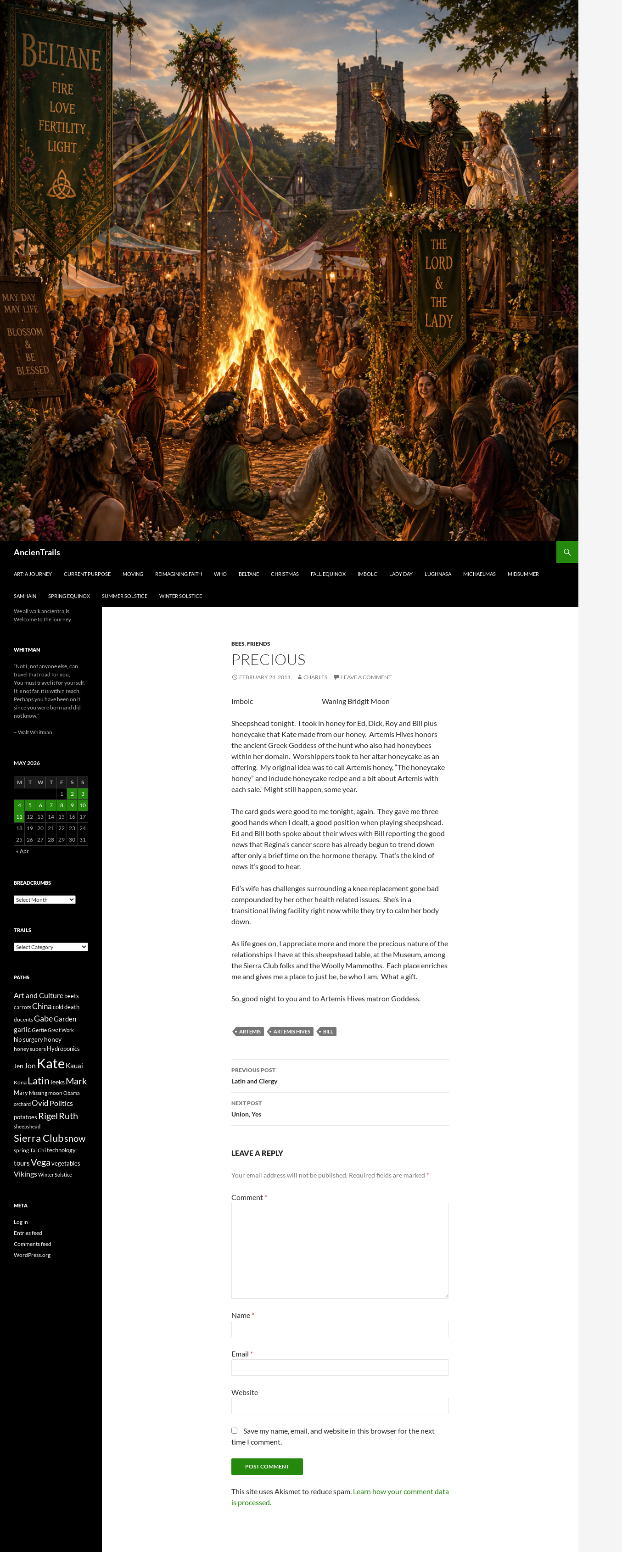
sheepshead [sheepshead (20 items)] (27, 1126)
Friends (258, 643)
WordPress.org (32, 1254)
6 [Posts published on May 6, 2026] (40, 805)
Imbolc (367, 574)
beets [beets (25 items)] (71, 996)
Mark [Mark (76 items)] (76, 1080)
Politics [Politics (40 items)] (61, 1103)
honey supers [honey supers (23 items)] (30, 1048)
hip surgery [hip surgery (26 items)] (28, 1039)
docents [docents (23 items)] (23, 1019)
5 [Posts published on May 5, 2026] (30, 805)
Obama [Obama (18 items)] (71, 1093)
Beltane (249, 574)
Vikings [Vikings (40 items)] (25, 1174)
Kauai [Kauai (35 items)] (74, 1065)
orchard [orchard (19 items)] (22, 1104)
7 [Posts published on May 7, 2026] (51, 805)
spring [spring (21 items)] (21, 1150)
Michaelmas (479, 574)
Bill (328, 1031)
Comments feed (32, 1243)
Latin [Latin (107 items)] (39, 1080)
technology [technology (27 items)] (61, 1150)
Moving (133, 574)
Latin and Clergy (340, 1075)
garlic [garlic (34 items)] (22, 1029)
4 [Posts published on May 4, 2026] (19, 805)
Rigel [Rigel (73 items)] (48, 1116)
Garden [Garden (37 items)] (65, 1019)
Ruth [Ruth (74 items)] (68, 1116)
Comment (249, 1197)
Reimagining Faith (178, 574)
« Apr (22, 851)
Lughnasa (438, 574)
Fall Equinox (328, 574)
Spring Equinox (69, 596)
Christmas (285, 574)
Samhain (25, 596)
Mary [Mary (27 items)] (21, 1092)
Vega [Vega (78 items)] (40, 1161)
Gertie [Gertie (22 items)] (39, 1030)
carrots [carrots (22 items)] (22, 1007)
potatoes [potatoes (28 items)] (25, 1117)
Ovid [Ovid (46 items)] (40, 1103)
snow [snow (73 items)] (74, 1138)
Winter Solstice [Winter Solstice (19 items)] (55, 1175)
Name (242, 1315)
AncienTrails (37, 552)
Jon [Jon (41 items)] (30, 1065)
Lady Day (401, 574)
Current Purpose (87, 574)
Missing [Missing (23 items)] (38, 1092)
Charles (315, 677)
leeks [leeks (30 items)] (57, 1082)
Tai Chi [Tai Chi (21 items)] (38, 1150)
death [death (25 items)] (71, 1007)
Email (242, 1353)
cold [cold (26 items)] (58, 1006)
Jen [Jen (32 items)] (18, 1066)
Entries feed (28, 1232)
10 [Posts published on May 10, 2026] (82, 805)
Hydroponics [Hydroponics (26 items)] (63, 1048)
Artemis (250, 1031)
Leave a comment (366, 677)
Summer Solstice (124, 596)
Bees (238, 643)
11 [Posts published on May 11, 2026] (19, 816)
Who (220, 574)
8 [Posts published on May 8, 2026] (61, 805)
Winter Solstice (180, 596)
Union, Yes (340, 1108)
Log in (21, 1221)
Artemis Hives (292, 1031)
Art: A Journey (33, 574)
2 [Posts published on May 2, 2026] (72, 793)
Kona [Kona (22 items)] (20, 1082)
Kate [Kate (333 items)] (51, 1063)
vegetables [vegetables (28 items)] (65, 1163)
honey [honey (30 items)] (53, 1039)
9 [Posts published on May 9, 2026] (72, 805)
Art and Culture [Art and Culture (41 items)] (38, 995)
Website (244, 1392)
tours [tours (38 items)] (22, 1163)
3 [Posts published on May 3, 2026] (82, 793)
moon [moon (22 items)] (55, 1092)
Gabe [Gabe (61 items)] (43, 1018)
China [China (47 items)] (42, 1006)
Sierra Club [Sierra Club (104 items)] (38, 1138)
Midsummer (523, 574)
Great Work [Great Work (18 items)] (61, 1030)
